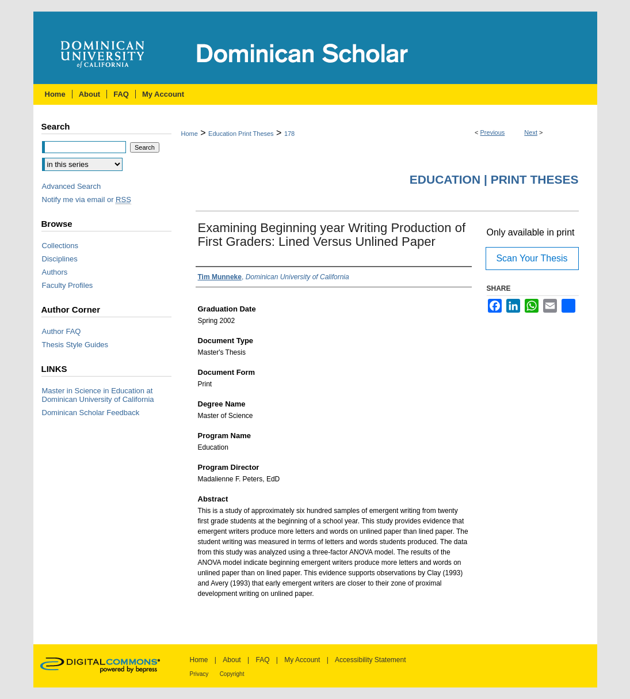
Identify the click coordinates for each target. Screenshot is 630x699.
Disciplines (60, 258)
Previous (492, 132)
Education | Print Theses (494, 179)
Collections (60, 245)
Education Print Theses (241, 133)
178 (289, 133)
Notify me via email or (86, 199)
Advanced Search (71, 186)
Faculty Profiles (67, 285)
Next (530, 132)
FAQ (262, 660)
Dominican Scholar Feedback (91, 412)
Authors (55, 272)
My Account (302, 660)
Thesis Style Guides (75, 344)
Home (189, 133)
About (231, 660)
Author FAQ (61, 331)
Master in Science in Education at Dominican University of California (98, 395)
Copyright (232, 674)
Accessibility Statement (370, 660)
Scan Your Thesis (531, 258)
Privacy (199, 674)
